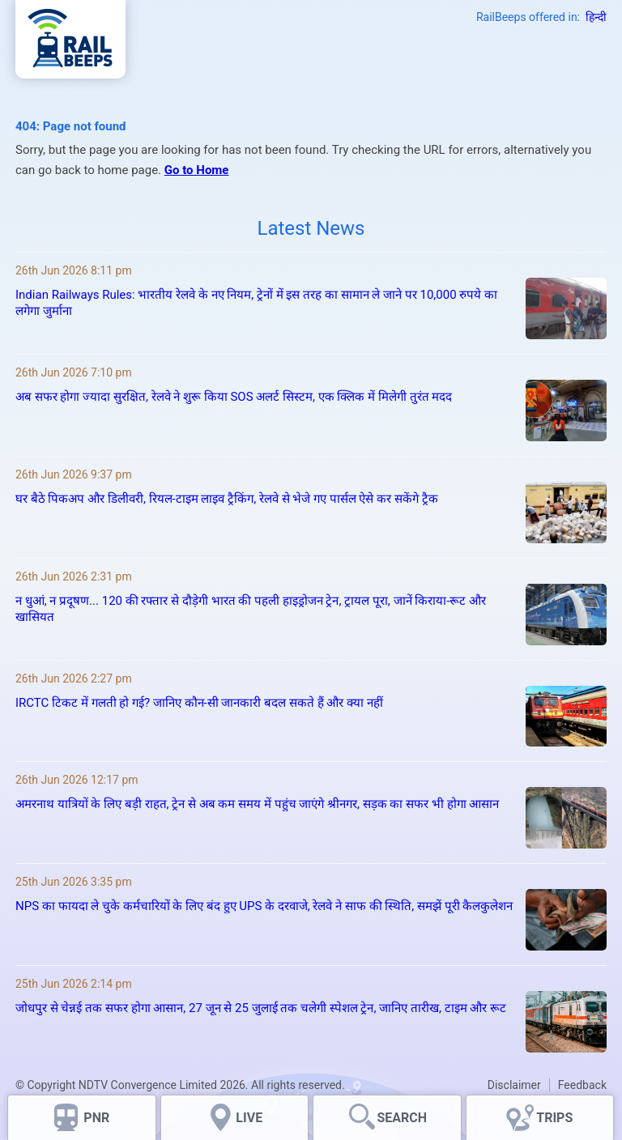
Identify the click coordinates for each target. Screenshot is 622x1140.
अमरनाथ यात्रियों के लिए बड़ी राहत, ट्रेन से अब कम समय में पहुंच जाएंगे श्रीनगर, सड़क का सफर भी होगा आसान (257, 804)
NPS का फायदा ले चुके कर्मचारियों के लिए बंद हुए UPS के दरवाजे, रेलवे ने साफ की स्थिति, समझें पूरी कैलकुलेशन (264, 906)
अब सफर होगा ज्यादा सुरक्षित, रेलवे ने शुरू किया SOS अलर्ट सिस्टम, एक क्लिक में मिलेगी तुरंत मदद (233, 396)
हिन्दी (596, 17)
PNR (96, 1117)
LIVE (249, 1117)
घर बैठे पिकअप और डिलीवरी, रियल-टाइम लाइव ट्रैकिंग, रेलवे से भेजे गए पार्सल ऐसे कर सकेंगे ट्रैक (226, 498)
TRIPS (554, 1117)
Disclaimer (514, 1084)
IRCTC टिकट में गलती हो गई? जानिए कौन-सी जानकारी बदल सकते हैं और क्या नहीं (199, 702)
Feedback (582, 1084)
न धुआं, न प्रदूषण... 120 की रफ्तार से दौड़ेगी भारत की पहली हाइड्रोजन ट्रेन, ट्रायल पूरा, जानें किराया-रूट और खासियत (250, 608)
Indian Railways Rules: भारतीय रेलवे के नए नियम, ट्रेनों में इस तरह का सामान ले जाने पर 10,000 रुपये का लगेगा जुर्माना (256, 302)
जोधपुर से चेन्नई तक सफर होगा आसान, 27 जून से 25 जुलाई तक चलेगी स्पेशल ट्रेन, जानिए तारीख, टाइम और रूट (260, 1008)
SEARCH (402, 1117)
